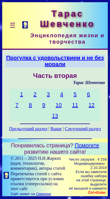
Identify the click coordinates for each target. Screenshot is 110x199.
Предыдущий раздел (28, 128)
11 (75, 105)
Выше (56, 128)
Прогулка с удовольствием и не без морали (55, 61)
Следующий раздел (83, 128)
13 (55, 116)
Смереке (43, 194)
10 (59, 105)
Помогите (87, 145)
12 (92, 105)
